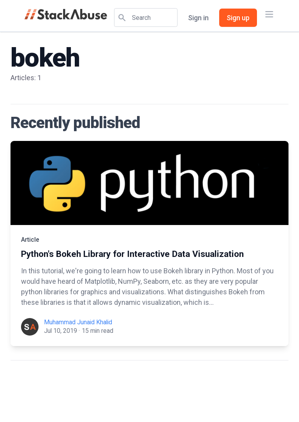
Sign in (198, 18)
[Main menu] (269, 14)
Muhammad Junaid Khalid (78, 322)
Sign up (238, 18)
